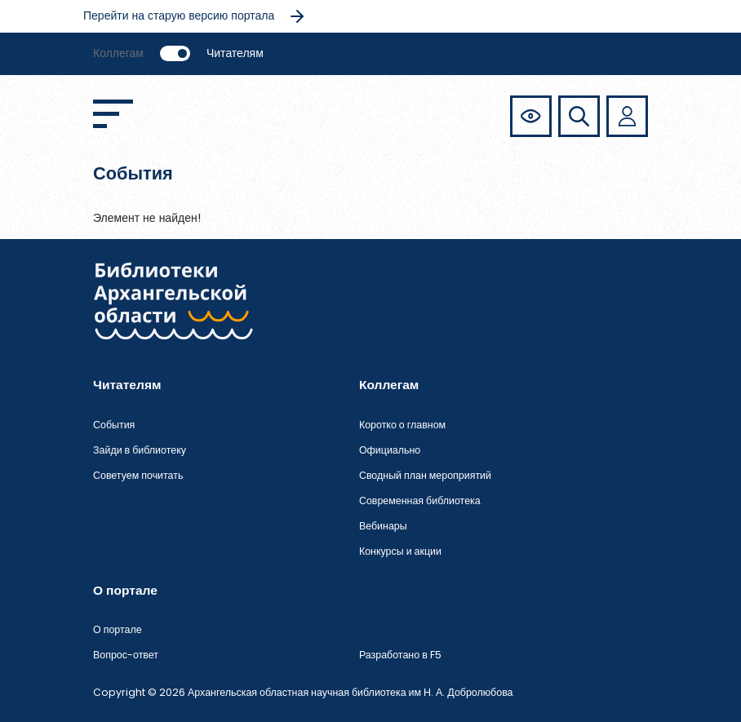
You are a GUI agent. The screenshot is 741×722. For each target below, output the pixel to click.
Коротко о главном (402, 425)
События (114, 425)
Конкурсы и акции (400, 551)
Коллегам (118, 53)
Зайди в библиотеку (139, 450)
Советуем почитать (138, 475)
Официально (389, 450)
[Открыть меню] (113, 114)
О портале (117, 629)
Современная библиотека (420, 500)
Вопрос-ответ (125, 655)
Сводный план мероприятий (425, 475)
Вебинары (383, 526)
